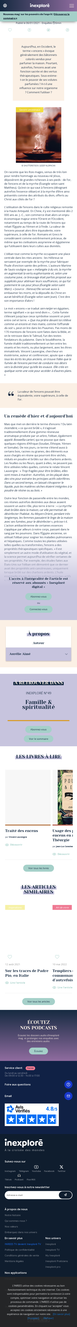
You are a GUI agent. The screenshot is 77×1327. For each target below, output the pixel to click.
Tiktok (8, 1179)
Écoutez (38, 1051)
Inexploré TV (52, 1249)
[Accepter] (33, 1318)
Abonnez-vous (38, 596)
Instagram (10, 1171)
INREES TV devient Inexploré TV (23, 1244)
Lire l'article (17, 982)
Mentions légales (14, 1261)
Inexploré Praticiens (56, 1261)
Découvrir (16, 844)
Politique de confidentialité (20, 1249)
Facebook (49, 1171)
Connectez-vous (38, 609)
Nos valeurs (11, 1226)
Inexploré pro (52, 1266)
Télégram (24, 1171)
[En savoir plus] (61, 1314)
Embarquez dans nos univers (21, 1232)
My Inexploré (52, 1255)
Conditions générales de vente (22, 1255)
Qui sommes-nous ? (16, 1220)
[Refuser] (48, 1318)
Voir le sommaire (38, 738)
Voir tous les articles (38, 1001)
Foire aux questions (38, 1084)
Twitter (61, 1168)
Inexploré (50, 1244)
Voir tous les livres (38, 868)
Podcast (19, 1177)
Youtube (36, 1168)
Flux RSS (31, 1179)
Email (38, 1096)
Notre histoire (13, 1215)
